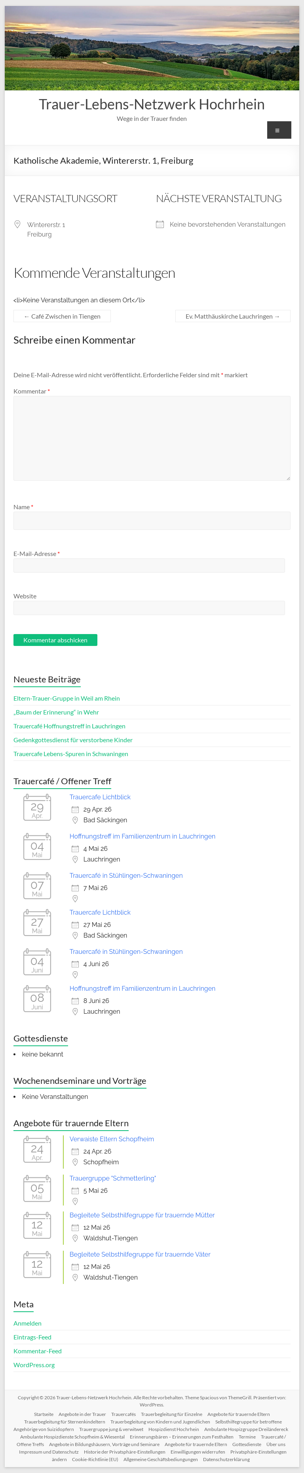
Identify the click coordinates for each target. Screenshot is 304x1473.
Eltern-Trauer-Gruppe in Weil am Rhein (66, 698)
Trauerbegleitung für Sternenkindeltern (64, 1422)
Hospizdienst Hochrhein (173, 1429)
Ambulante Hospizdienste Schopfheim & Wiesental (72, 1437)
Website (24, 596)
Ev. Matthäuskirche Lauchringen (233, 316)
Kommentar (31, 391)
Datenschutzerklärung (226, 1459)
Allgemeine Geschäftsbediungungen (161, 1459)
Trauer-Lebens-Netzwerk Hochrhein (152, 104)
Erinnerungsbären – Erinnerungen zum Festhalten (182, 1437)
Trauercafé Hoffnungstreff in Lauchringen (69, 726)
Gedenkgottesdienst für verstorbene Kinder (73, 739)
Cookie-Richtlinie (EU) (95, 1459)
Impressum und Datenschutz (49, 1452)
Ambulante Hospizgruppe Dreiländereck (246, 1429)
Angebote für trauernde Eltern (238, 1414)
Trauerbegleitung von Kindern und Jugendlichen (160, 1422)
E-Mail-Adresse (36, 553)
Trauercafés (123, 1414)
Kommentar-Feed (37, 1351)
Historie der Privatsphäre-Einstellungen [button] (124, 1452)
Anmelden (27, 1323)
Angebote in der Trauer (82, 1414)
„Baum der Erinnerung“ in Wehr (56, 712)
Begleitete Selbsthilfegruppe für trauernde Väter (140, 1254)
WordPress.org (34, 1364)
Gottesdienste (246, 1444)
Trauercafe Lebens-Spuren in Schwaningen (70, 753)
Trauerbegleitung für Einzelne (171, 1414)
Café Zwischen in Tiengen (62, 316)
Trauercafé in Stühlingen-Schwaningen (126, 875)
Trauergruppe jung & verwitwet (111, 1429)
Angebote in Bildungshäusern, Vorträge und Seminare (104, 1444)
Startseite (43, 1414)
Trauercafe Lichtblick (100, 797)
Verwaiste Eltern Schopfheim (112, 1139)
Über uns (275, 1444)
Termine (247, 1437)
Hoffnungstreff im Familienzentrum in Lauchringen (143, 836)
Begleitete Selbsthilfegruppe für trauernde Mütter (142, 1215)
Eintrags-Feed (32, 1337)
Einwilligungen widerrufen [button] (198, 1452)
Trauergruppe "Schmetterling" (113, 1178)
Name (23, 506)
